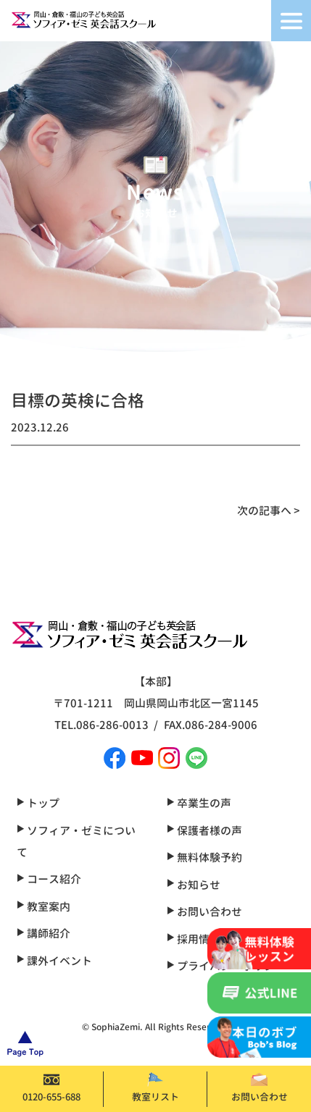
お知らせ (193, 885)
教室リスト (155, 1087)
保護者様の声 (204, 830)
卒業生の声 (199, 803)
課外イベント (54, 961)
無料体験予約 (204, 857)
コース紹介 (49, 879)
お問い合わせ (259, 1087)
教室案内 (43, 906)
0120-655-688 (51, 1087)
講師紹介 (43, 933)
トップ (38, 803)
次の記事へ (264, 510)
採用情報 (193, 939)
